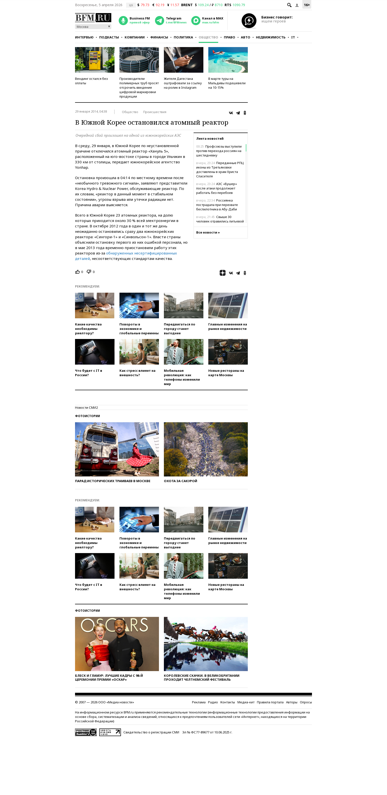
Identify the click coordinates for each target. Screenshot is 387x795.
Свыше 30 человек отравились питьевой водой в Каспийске (220, 221)
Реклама (199, 702)
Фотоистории (87, 416)
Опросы (306, 702)
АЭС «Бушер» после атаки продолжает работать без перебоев (216, 188)
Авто (245, 37)
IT (293, 37)
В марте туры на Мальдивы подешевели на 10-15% (227, 83)
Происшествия (154, 112)
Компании (135, 37)
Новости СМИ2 (86, 407)
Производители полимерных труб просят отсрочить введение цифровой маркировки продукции (139, 87)
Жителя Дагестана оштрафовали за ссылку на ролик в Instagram (183, 83)
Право (229, 37)
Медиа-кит (245, 702)
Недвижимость (271, 37)
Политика (183, 37)
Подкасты (109, 37)
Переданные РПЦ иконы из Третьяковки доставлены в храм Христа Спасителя (220, 169)
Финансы (159, 37)
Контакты (227, 702)
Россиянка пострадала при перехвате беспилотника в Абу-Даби (217, 204)
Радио (213, 702)
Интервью (84, 37)
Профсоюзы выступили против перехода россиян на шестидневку (219, 150)
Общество (208, 37)
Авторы (291, 702)
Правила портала (270, 702)
